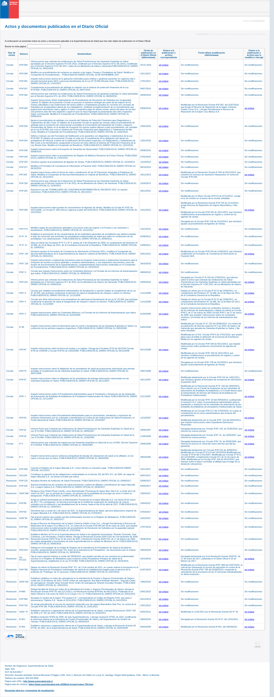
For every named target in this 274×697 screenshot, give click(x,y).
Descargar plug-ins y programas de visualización (29, 690)
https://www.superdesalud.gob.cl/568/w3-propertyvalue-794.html (61, 684)
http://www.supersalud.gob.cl (38, 681)
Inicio (212, 34)
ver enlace (163, 65)
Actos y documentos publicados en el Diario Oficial (241, 34)
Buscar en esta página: (16, 46)
